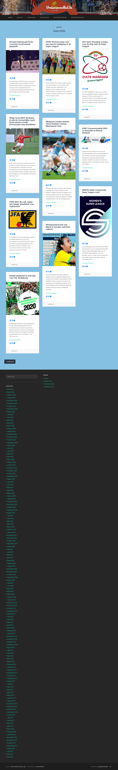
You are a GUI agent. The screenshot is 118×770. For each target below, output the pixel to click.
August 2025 (11, 411)
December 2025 (12, 400)
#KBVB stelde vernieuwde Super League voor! (94, 191)
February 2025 (11, 428)
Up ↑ (110, 766)
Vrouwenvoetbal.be (59, 7)
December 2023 (12, 467)
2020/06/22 (14, 264)
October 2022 (11, 507)
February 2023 (11, 495)
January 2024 (11, 464)
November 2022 (12, 504)
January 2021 (11, 565)
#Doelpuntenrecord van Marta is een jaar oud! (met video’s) (58, 226)
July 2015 (10, 751)
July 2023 (10, 481)
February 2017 (11, 697)
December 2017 (12, 669)
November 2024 (12, 436)
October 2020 (11, 574)
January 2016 (11, 734)
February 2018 (11, 664)
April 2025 (10, 422)
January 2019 (11, 633)
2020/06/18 (51, 304)
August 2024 (11, 445)
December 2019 (12, 602)
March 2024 (11, 459)
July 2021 (10, 549)
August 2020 (11, 580)
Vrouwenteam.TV (77, 17)
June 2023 (10, 484)
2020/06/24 (87, 274)
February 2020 (11, 596)
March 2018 (11, 661)
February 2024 (11, 462)
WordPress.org (49, 386)
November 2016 (12, 706)
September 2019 (12, 610)
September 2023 (12, 476)
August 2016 (11, 714)
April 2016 (10, 725)
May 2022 (10, 521)
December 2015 (12, 737)
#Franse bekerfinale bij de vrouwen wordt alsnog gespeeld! (21, 44)
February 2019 (11, 630)
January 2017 (11, 700)
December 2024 (12, 434)
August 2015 (11, 748)
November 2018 (12, 638)
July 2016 (10, 717)
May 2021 (10, 554)
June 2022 (10, 518)
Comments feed (49, 383)
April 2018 (10, 658)
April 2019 (10, 624)
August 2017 (11, 680)
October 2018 (11, 641)
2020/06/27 (87, 117)
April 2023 (10, 490)
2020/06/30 (14, 106)
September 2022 (12, 509)
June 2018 (10, 652)
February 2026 (11, 394)
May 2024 (10, 453)
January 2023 (11, 498)
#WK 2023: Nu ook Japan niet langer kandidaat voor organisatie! (21, 203)
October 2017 (11, 675)
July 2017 (10, 683)
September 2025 (12, 408)
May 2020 (10, 588)
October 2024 (11, 439)
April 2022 (10, 523)
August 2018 (11, 647)
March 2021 (11, 560)
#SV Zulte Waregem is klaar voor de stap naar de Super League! (95, 44)
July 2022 (10, 515)
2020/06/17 (14, 350)
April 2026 (10, 389)
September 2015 (12, 745)
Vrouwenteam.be (59, 17)
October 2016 (11, 709)
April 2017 (10, 692)
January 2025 (11, 431)
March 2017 (11, 695)
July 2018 (10, 650)
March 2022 (11, 526)
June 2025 (10, 417)
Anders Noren (103, 766)
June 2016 (10, 720)
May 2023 (10, 487)
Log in (46, 378)
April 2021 (10, 557)
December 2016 (12, 703)
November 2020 (12, 571)
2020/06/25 (87, 179)
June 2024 (10, 450)
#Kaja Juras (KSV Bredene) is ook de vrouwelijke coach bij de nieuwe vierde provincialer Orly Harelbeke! (22, 121)
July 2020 (10, 582)
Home (10, 17)
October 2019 (11, 608)
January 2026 (11, 397)
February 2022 (11, 529)
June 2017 (10, 686)
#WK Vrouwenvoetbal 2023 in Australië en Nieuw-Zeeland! (94, 130)
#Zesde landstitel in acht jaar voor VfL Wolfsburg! (22, 276)
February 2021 (11, 563)
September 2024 (12, 442)
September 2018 (12, 644)
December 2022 (12, 501)
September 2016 (12, 711)
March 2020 (11, 594)
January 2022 (11, 532)
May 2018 (10, 655)
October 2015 (11, 742)
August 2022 (11, 512)
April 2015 (10, 756)
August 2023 (11, 478)
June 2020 (10, 585)
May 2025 (10, 419)
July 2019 (10, 616)
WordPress (40, 766)
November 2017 (12, 672)
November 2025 (12, 403)
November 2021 (12, 537)
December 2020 (12, 568)
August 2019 (11, 613)
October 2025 (11, 405)
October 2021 (11, 540)
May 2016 (10, 723)
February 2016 (11, 731)
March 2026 (11, 391)
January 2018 (11, 666)
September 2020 (12, 577)
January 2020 (11, 599)
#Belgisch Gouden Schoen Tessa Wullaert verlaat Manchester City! (57, 123)
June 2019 (10, 619)
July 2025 (10, 414)
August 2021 (11, 546)
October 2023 (11, 473)
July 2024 (10, 448)
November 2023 (12, 470)
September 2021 (12, 543)
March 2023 (11, 492)
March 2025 (11, 425)
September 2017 (12, 678)
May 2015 (10, 753)
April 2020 (10, 591)
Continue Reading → (15, 95)
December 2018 (12, 636)
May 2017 (10, 689)
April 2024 (10, 456)
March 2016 (11, 728)
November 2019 (12, 605)
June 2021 (10, 551)
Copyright (31, 17)
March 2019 (11, 627)
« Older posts (10, 361)
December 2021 (12, 535)
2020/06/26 (14, 190)
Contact (20, 17)
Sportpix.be (44, 17)
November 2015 (12, 739)
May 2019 (10, 622)
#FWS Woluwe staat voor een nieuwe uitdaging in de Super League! (58, 44)
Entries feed (48, 380)
